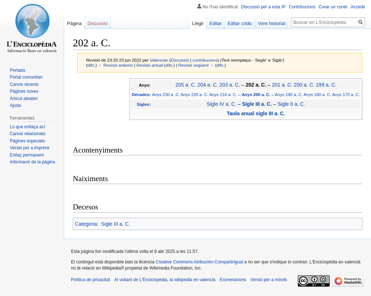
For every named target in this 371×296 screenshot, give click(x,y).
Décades (140, 94)
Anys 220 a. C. (194, 94)
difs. (92, 65)
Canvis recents (24, 84)
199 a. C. (326, 85)
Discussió (180, 60)
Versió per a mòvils (268, 279)
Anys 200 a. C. (256, 94)
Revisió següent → (196, 65)
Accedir (358, 6)
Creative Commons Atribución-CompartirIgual (199, 261)
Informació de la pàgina (32, 161)
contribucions (204, 60)
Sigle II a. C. (291, 104)
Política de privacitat (90, 279)
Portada (17, 70)
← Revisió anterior (115, 65)
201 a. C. (282, 85)
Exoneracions (233, 279)
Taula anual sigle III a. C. (256, 113)
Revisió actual (150, 65)
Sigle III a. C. (257, 104)
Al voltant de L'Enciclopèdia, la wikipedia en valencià (164, 279)
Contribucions (302, 6)
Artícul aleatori (24, 98)
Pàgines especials (27, 140)
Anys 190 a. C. (289, 94)
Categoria (86, 224)
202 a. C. (256, 85)
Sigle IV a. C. (222, 104)
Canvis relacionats (27, 133)
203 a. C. (230, 85)
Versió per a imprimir (30, 147)
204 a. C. (207, 85)
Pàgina (74, 23)
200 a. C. (304, 85)
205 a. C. (185, 85)
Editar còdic (240, 23)
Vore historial (271, 23)
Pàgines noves (24, 91)
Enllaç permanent (26, 155)
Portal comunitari (26, 77)
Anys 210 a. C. (223, 94)
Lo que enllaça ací (27, 126)
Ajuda (15, 105)
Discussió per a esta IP (263, 6)
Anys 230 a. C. (166, 94)
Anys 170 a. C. (346, 94)
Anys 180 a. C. (317, 94)
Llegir (198, 23)
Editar (215, 23)
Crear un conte (333, 6)
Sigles (143, 104)
